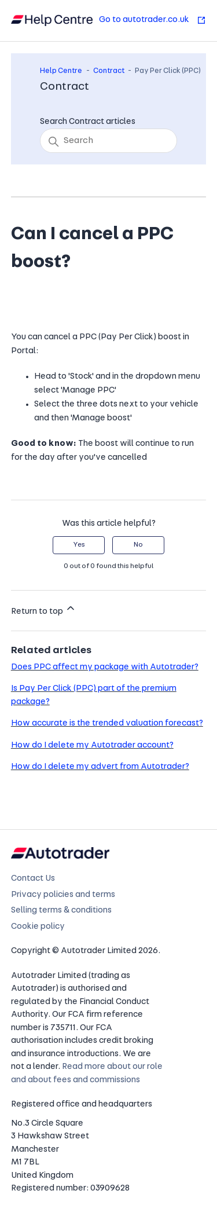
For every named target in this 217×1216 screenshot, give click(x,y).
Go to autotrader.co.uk (152, 20)
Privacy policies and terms (63, 895)
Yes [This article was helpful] (79, 544)
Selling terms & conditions (61, 910)
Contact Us (33, 878)
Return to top (43, 609)
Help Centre (61, 71)
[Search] (109, 140)
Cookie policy (38, 926)
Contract (108, 71)
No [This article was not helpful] (138, 544)
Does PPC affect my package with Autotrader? (104, 667)
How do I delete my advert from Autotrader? (100, 767)
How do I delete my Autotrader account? (92, 745)
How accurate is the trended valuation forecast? (107, 723)
